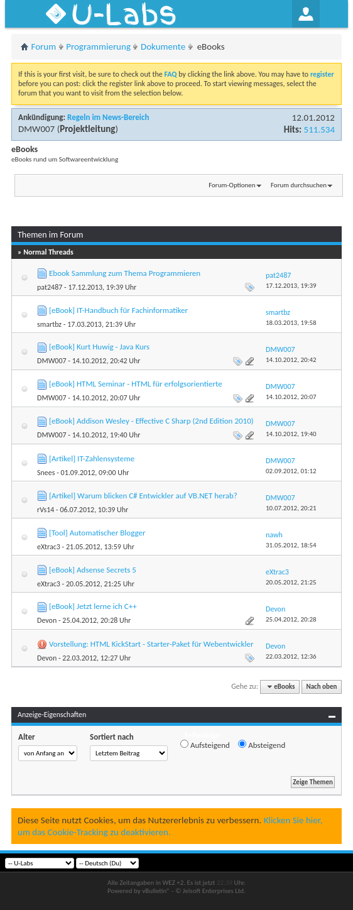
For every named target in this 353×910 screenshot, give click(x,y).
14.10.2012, (291, 360)
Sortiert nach (112, 737)
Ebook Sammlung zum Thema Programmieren (124, 273)
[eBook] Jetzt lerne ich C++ (93, 606)
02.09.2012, (291, 471)
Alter (26, 737)
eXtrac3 (48, 546)
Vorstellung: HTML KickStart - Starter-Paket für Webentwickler (151, 644)
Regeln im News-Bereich (108, 117)
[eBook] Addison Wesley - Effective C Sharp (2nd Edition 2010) (151, 420)
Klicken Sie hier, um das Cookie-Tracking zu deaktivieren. (170, 825)
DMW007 (36, 128)
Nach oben (321, 686)
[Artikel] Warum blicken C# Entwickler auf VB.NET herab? (143, 495)
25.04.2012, (291, 619)
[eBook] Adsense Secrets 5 (92, 569)
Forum (44, 46)
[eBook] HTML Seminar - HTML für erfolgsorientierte (135, 383)
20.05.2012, (291, 582)
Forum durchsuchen (299, 185)
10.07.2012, (291, 508)
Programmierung (98, 46)
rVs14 (45, 509)
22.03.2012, (291, 656)
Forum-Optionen (232, 185)
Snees (46, 472)
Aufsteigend (205, 745)
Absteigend (261, 745)
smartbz (49, 324)
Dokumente (163, 46)
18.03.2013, (291, 323)
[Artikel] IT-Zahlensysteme (91, 458)
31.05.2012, (291, 545)
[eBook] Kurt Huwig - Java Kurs (99, 346)
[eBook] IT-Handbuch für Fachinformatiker (118, 310)
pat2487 (49, 287)
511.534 (319, 129)
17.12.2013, (291, 286)
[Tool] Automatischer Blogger (97, 532)
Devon (47, 620)
